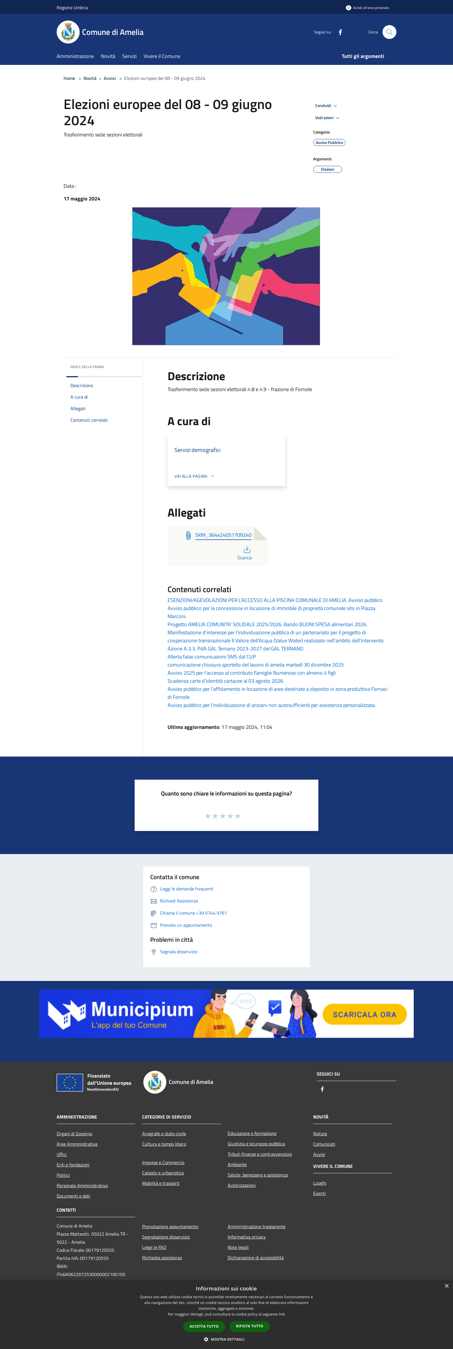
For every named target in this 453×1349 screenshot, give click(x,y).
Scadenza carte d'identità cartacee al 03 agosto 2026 (225, 681)
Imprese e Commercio (163, 1162)
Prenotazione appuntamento (170, 1226)
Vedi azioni (328, 118)
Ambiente (237, 1164)
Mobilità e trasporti (161, 1183)
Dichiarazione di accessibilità (256, 1257)
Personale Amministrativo (82, 1185)
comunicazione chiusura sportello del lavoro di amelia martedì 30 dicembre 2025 (256, 665)
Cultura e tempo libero (164, 1143)
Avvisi (110, 78)
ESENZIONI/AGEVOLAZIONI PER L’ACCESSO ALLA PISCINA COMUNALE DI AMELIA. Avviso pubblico (275, 600)
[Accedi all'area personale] (367, 7)
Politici (63, 1175)
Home (69, 78)
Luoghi (319, 1182)
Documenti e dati (73, 1195)
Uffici (62, 1154)
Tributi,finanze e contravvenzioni (260, 1154)
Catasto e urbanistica (163, 1172)
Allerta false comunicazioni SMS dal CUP (212, 657)
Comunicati (324, 1143)
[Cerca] (389, 32)
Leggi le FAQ (154, 1247)
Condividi (327, 105)
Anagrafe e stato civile (164, 1133)
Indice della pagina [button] (87, 366)
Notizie (320, 1133)
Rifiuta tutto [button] (249, 1326)
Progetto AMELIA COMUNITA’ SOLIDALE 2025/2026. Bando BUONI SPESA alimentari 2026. (267, 624)
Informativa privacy (247, 1236)
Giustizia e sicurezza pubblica (256, 1143)
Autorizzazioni (242, 1185)
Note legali (238, 1247)
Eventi (319, 1193)
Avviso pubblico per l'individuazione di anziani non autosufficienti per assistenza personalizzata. (272, 705)
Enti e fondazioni (73, 1164)
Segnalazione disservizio (166, 1236)
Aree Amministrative (77, 1143)
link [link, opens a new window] (282, 1314)
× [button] (446, 1286)
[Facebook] (338, 32)
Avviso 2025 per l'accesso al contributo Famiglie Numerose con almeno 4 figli (252, 673)
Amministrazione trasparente (256, 1226)
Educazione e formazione (252, 1133)
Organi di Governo (74, 1133)
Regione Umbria (72, 7)
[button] (226, 1339)
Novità (89, 78)
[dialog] (226, 1314)
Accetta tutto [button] (204, 1326)
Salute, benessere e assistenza (258, 1174)
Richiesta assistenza (162, 1257)
